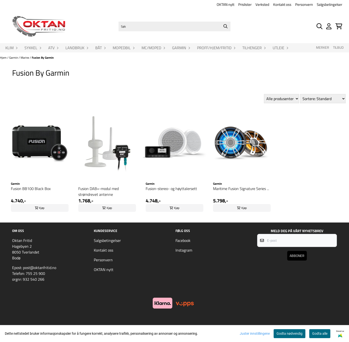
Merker (322, 47)
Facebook (182, 240)
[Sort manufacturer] (281, 98)
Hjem (3, 57)
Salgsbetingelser (329, 4)
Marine (25, 57)
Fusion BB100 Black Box (31, 188)
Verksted (262, 4)
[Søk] (174, 26)
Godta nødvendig (289, 333)
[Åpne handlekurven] (338, 26)
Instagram (183, 250)
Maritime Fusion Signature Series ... (241, 188)
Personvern (304, 4)
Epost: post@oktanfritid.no (34, 267)
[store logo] (39, 26)
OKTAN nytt (225, 4)
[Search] (225, 26)
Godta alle (319, 333)
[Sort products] (323, 98)
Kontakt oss (282, 4)
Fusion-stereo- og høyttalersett (171, 188)
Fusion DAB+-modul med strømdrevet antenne (98, 191)
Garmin (14, 57)
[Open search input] (320, 26)
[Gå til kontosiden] (328, 26)
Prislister (245, 4)
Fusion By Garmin (43, 57)
